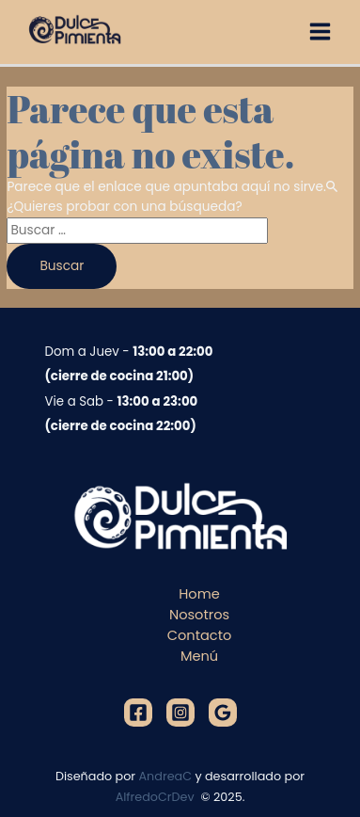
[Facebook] (138, 712)
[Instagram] (180, 712)
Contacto (199, 635)
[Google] (223, 712)
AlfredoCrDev (156, 797)
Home (199, 594)
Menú (199, 656)
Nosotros (199, 614)
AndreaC (166, 776)
